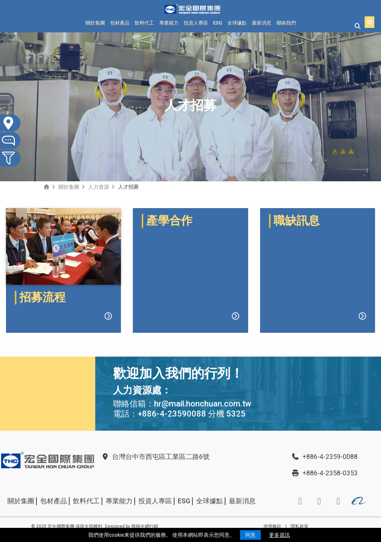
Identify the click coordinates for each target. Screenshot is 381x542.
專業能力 (169, 23)
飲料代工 (144, 23)
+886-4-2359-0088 (324, 456)
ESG (217, 23)
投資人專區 (196, 23)
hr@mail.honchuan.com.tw (202, 403)
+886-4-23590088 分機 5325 (192, 413)
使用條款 (272, 526)
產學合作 (169, 297)
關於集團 (95, 23)
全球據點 (237, 23)
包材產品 (119, 23)
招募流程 (42, 297)
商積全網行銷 (144, 526)
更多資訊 (279, 535)
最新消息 (261, 23)
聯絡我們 (286, 23)
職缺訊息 (296, 297)
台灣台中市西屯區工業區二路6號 (155, 456)
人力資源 (98, 186)
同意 (250, 535)
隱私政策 (299, 526)
